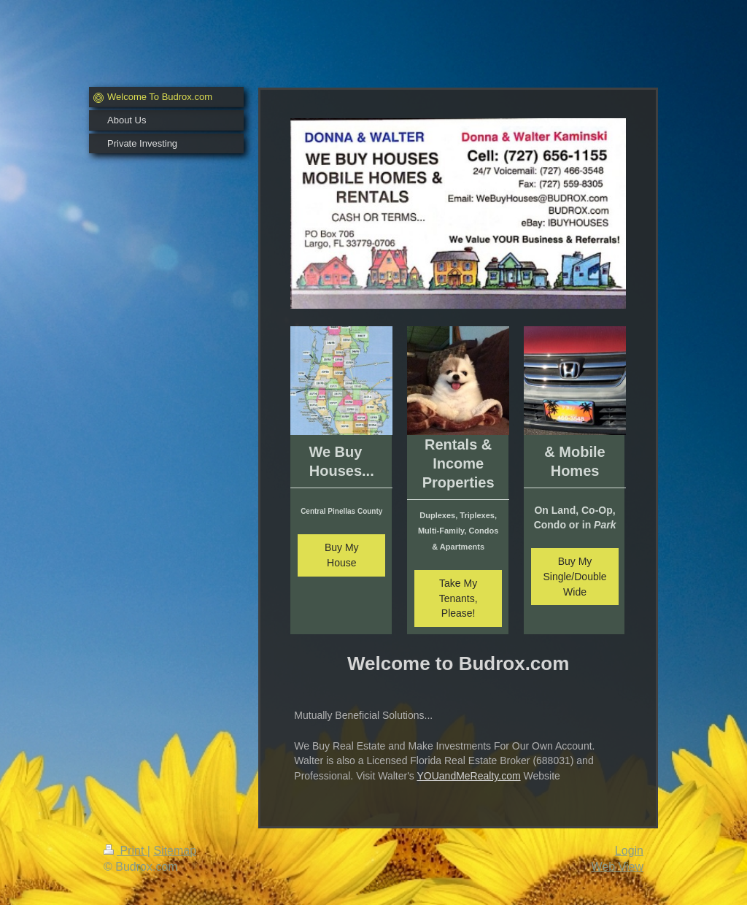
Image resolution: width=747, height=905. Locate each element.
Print (125, 850)
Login (629, 850)
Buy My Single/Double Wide (574, 576)
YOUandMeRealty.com (468, 776)
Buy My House (342, 555)
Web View (617, 866)
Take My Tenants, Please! (458, 598)
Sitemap (174, 850)
